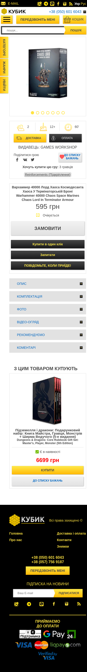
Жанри (4, 67)
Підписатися (69, 593)
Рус (83, 3)
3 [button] (42, 112)
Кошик (75, 20)
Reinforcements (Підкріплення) (47, 174)
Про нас (15, 540)
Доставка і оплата (71, 533)
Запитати (47, 255)
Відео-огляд (28, 322)
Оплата (67, 138)
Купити (47, 470)
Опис (21, 284)
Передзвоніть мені (37, 19)
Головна (16, 533)
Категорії (4, 47)
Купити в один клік (47, 244)
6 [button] (58, 112)
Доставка (33, 138)
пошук (76, 30)
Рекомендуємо (31, 335)
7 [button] (63, 112)
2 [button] (37, 112)
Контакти (64, 540)
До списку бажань (72, 156)
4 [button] (47, 112)
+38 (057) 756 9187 (47, 562)
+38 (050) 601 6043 (65, 12)
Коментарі (26, 347)
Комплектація (29, 296)
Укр (77, 3)
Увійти (4, 85)
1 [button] (32, 112)
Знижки (63, 546)
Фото (21, 309)
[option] (47, 73)
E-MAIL (13, 3)
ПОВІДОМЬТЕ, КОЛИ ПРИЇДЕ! (47, 265)
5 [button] (53, 112)
